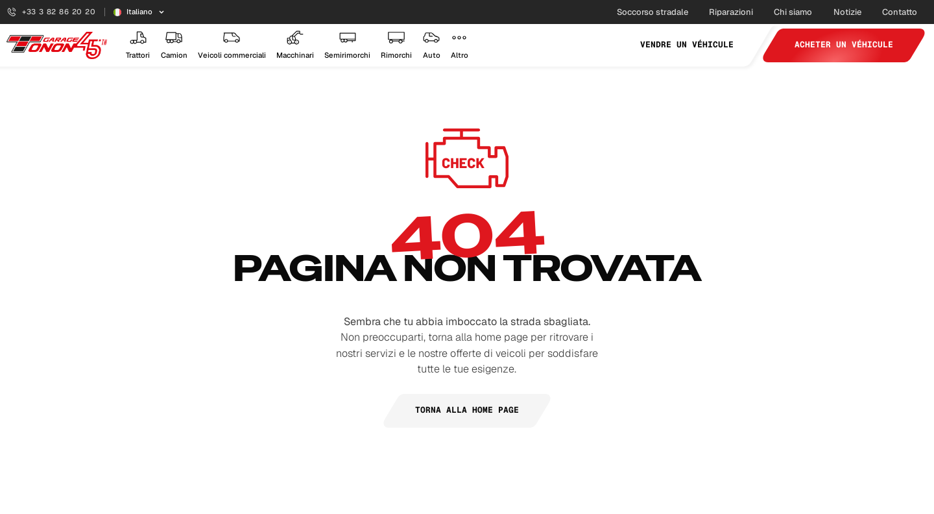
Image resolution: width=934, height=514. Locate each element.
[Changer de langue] (139, 12)
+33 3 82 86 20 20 (51, 11)
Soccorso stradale (652, 12)
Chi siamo (793, 12)
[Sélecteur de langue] (139, 12)
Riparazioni (731, 12)
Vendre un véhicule (687, 45)
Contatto (899, 12)
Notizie (847, 12)
